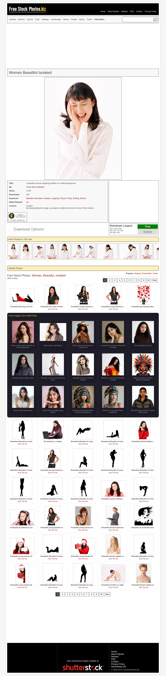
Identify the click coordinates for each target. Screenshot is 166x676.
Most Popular (113, 11)
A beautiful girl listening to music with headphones (29, 527)
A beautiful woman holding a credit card (146, 441)
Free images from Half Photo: (23, 315)
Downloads (146, 273)
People (74, 19)
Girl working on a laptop (53, 441)
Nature (66, 19)
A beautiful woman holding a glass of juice (117, 499)
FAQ (132, 11)
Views (155, 273)
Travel (89, 19)
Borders (21, 19)
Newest (124, 11)
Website (40, 187)
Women (83, 198)
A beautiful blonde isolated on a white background (120, 556)
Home (103, 11)
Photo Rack (31, 187)
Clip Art (30, 19)
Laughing (55, 198)
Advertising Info (118, 666)
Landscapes (56, 19)
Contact (139, 11)
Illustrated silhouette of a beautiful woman (26, 441)
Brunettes (39, 198)
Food (37, 19)
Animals (12, 19)
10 (149, 280)
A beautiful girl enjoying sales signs (144, 307)
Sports (82, 19)
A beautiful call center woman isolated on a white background (63, 307)
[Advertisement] (83, 46)
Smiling (76, 198)
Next (155, 280)
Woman (37, 275)
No (27, 202)
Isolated (47, 198)
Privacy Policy (150, 11)
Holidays (45, 19)
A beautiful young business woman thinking (87, 307)
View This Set (53, 309)
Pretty (69, 198)
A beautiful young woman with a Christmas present (90, 556)
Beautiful (30, 198)
